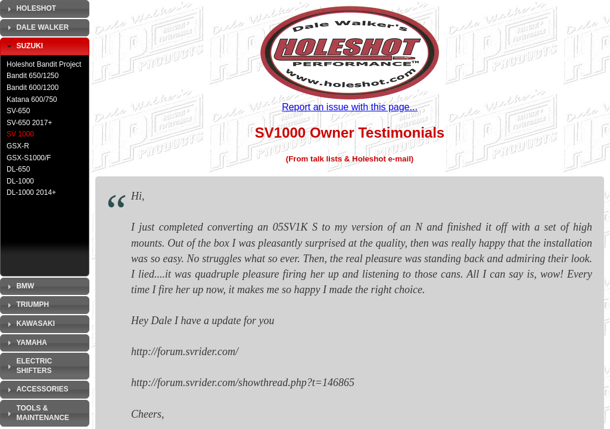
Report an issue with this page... (350, 107)
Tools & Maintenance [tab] (36, 413)
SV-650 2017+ (29, 123)
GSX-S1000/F (29, 158)
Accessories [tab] (36, 389)
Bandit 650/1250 (32, 76)
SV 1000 (20, 134)
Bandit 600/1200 (32, 87)
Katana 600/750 (32, 99)
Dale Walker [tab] (36, 27)
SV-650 (18, 111)
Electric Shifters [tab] (28, 366)
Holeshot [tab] (30, 9)
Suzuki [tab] (23, 46)
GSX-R (18, 146)
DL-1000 (20, 181)
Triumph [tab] (26, 305)
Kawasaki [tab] (29, 324)
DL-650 (18, 169)
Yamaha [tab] (25, 342)
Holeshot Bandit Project (44, 64)
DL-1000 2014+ (31, 192)
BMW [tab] (19, 286)
